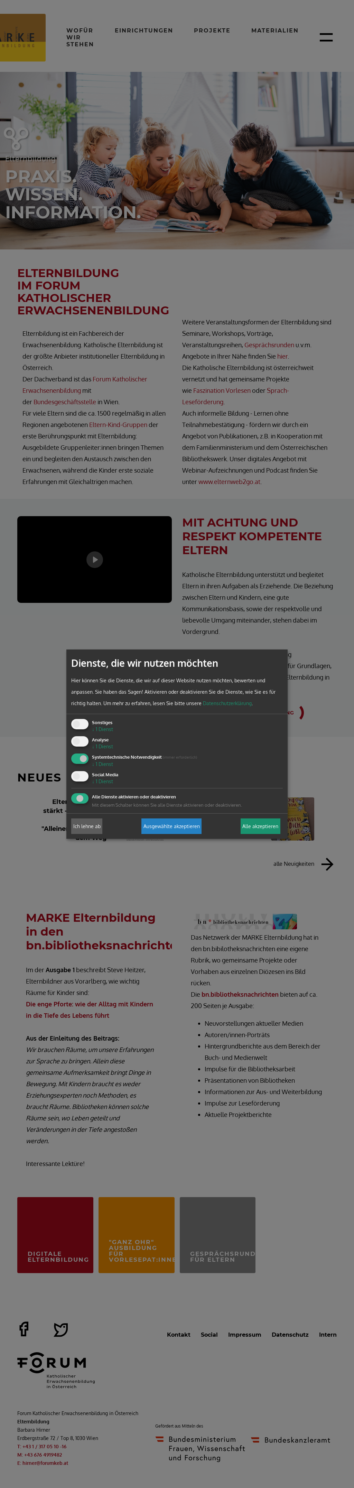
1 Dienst (102, 729)
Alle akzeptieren (260, 826)
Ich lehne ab (87, 826)
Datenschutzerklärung (227, 703)
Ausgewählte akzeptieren (171, 826)
